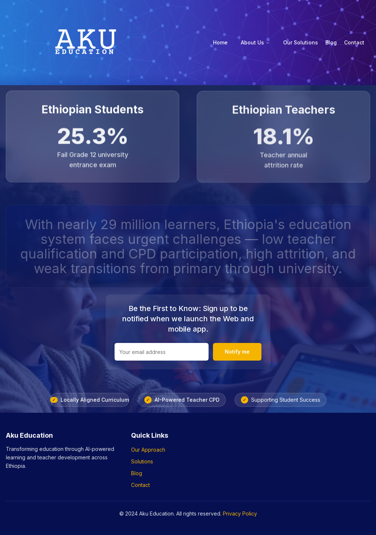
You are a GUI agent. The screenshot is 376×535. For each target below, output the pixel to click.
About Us (255, 42)
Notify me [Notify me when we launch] (237, 351)
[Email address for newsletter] (162, 352)
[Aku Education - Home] (85, 42)
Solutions (142, 461)
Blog (331, 42)
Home (220, 42)
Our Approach (148, 450)
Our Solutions (300, 42)
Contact (354, 42)
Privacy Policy (240, 513)
